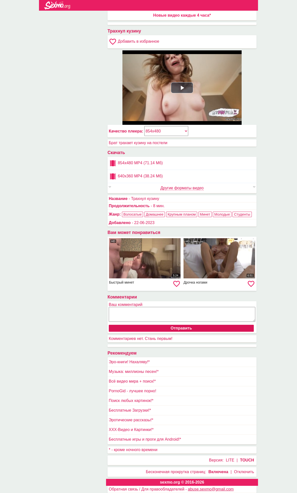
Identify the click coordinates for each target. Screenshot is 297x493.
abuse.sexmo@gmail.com (211, 489)
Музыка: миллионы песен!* (134, 371)
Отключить (244, 472)
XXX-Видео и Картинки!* (131, 429)
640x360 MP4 (136, 176)
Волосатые (132, 214)
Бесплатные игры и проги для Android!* (145, 439)
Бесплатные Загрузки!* (130, 410)
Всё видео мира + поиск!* (132, 381)
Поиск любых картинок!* (131, 400)
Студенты (242, 214)
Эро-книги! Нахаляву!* (129, 362)
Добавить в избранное (134, 42)
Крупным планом (182, 214)
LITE (230, 460)
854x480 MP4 (136, 163)
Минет (205, 214)
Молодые (222, 214)
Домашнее (154, 214)
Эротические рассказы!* (131, 420)
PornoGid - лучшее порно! (132, 391)
